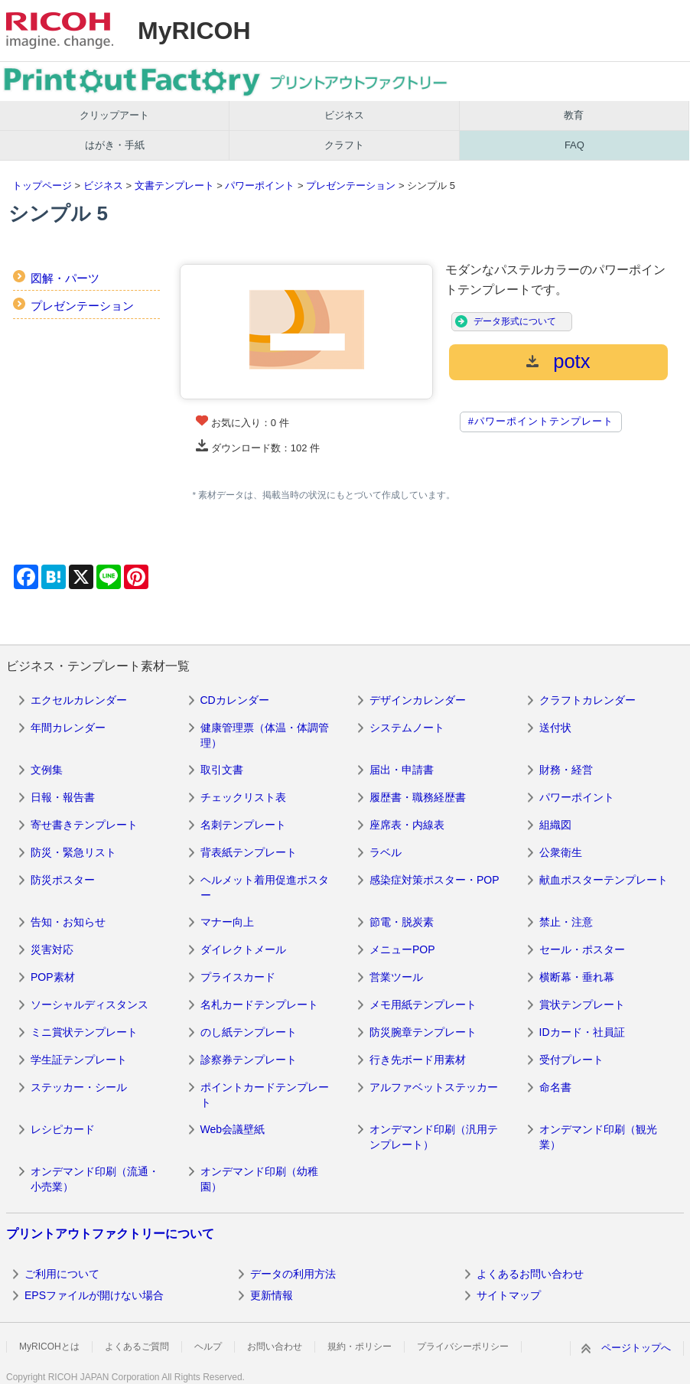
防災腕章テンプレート (423, 1032)
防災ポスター (63, 880)
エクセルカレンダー (79, 700)
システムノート (406, 727)
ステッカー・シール (79, 1087)
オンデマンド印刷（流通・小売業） (95, 1179)
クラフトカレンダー (587, 700)
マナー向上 (227, 922)
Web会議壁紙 (232, 1129)
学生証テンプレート (79, 1059)
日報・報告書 (63, 797)
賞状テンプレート (582, 1004)
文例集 (47, 770)
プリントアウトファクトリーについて (110, 1233)
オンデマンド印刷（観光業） (598, 1137)
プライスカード (237, 977)
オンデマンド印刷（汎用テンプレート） (433, 1137)
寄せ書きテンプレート (84, 825)
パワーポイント (260, 185)
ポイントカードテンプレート (264, 1095)
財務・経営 (566, 770)
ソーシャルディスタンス (89, 1004)
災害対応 (52, 949)
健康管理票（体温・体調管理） (264, 735)
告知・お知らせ (68, 922)
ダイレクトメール (243, 949)
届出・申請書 (401, 770)
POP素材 (53, 977)
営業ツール (396, 977)
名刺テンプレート (243, 825)
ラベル (385, 852)
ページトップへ (636, 1347)
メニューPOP (402, 949)
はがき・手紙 (115, 145)
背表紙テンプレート (248, 852)
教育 (574, 115)
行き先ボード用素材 (417, 1059)
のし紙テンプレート (248, 1032)
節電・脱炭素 (401, 922)
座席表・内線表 (406, 825)
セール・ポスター (582, 949)
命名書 (555, 1087)
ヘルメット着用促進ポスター (264, 887)
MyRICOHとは (49, 1346)
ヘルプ (208, 1346)
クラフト (344, 145)
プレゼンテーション (350, 185)
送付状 (555, 727)
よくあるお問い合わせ (530, 1274)
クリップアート (114, 115)
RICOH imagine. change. (59, 30)
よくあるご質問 (137, 1346)
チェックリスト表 (243, 797)
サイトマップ (509, 1295)
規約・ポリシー (359, 1346)
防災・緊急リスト (73, 852)
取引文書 (221, 770)
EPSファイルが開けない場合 (94, 1295)
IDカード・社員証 (582, 1032)
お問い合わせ (274, 1346)
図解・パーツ (65, 278)
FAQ (574, 145)
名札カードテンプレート (259, 1004)
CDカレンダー (234, 700)
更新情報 (271, 1295)
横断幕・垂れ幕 (576, 977)
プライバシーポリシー (463, 1346)
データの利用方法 (293, 1274)
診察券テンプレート (248, 1059)
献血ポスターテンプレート (603, 880)
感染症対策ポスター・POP (434, 880)
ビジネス (344, 115)
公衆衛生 (560, 852)
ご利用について (61, 1274)
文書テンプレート (174, 185)
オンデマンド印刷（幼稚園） (259, 1179)
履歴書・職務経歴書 (417, 797)
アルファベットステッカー (433, 1087)
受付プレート (571, 1059)
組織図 (555, 825)
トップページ (42, 185)
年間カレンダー (68, 727)
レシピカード (63, 1129)
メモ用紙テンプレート (423, 1004)
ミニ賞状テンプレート (84, 1032)
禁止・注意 (566, 922)
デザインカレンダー (417, 700)
